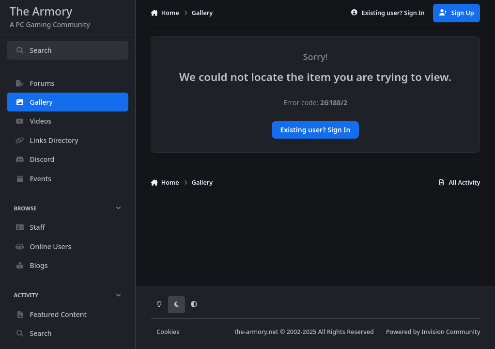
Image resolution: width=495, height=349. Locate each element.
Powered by (433, 332)
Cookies (167, 332)
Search (33, 50)
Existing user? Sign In (315, 129)
